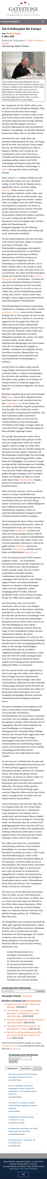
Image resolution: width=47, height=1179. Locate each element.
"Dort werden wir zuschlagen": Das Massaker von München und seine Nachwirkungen (23, 1013)
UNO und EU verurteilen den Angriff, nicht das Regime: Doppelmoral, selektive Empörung (22, 1105)
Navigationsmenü (10, 22)
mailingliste (15, 1048)
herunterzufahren (26, 479)
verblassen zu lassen (11, 312)
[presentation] (12, 1068)
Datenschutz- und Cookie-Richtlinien (23, 1169)
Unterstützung (19, 549)
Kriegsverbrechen (14, 403)
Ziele (17, 178)
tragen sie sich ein (10, 1046)
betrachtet (6, 190)
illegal (10, 397)
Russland (27, 996)
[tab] (12, 1069)
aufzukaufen (21, 530)
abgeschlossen (31, 552)
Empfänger (21, 546)
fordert (5, 169)
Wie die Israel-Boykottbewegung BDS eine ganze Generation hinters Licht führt (24, 1035)
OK (23, 1174)
